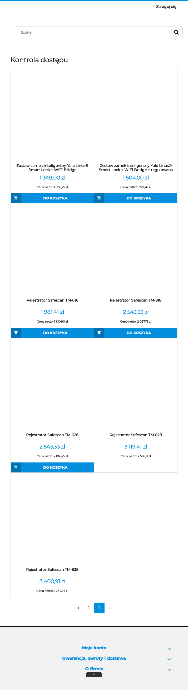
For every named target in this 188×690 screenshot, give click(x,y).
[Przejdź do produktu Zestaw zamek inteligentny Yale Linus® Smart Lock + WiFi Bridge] (52, 116)
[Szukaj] (176, 32)
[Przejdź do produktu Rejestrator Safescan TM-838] (52, 519)
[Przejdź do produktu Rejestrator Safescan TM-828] (135, 385)
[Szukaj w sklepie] (94, 32)
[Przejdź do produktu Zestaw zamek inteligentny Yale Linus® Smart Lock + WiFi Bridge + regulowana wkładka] (135, 116)
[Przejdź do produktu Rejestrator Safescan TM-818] (135, 250)
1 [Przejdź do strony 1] (89, 607)
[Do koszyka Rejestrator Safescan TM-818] (135, 333)
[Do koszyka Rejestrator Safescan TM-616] (52, 333)
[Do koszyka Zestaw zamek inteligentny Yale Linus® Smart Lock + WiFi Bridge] (52, 198)
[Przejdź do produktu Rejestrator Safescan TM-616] (52, 250)
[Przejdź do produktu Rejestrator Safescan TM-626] (52, 385)
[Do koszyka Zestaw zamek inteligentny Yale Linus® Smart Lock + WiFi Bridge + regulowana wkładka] (135, 198)
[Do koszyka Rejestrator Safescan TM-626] (52, 467)
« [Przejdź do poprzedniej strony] (78, 608)
